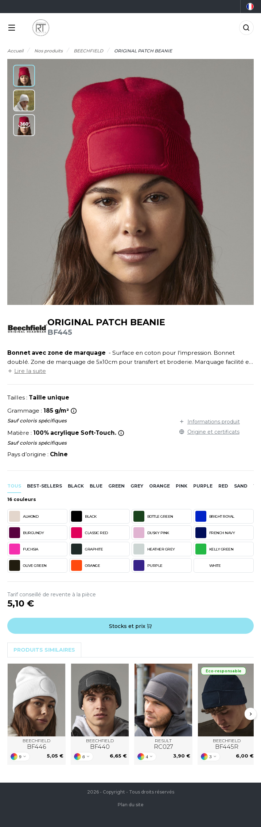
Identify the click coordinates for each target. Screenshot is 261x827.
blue (96, 486)
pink (181, 486)
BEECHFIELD (36, 744)
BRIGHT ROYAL (214, 516)
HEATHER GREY (154, 549)
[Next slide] (251, 714)
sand (241, 486)
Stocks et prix (130, 626)
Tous (14, 486)
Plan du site (131, 804)
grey (136, 486)
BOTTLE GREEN (153, 516)
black (76, 486)
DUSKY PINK (151, 532)
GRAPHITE (87, 549)
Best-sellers (44, 486)
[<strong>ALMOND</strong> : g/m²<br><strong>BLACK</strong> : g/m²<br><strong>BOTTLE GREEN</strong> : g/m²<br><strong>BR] (73, 410)
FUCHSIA (23, 549)
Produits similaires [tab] (44, 650)
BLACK (84, 516)
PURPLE (148, 565)
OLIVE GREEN (28, 565)
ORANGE (85, 565)
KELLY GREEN (214, 549)
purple (203, 486)
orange (159, 486)
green (116, 486)
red (223, 486)
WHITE (208, 565)
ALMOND (23, 516)
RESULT (163, 744)
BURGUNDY (26, 532)
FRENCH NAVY (215, 532)
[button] (24, 76)
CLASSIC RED (89, 532)
